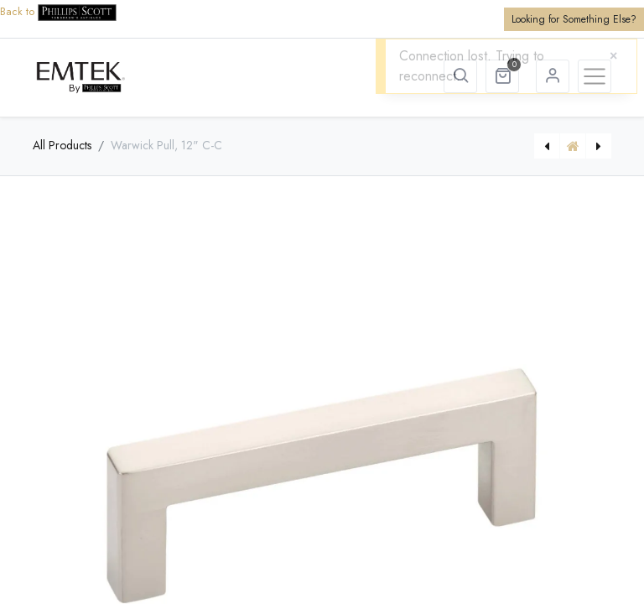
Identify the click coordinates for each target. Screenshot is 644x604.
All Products (62, 145)
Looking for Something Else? (574, 19)
